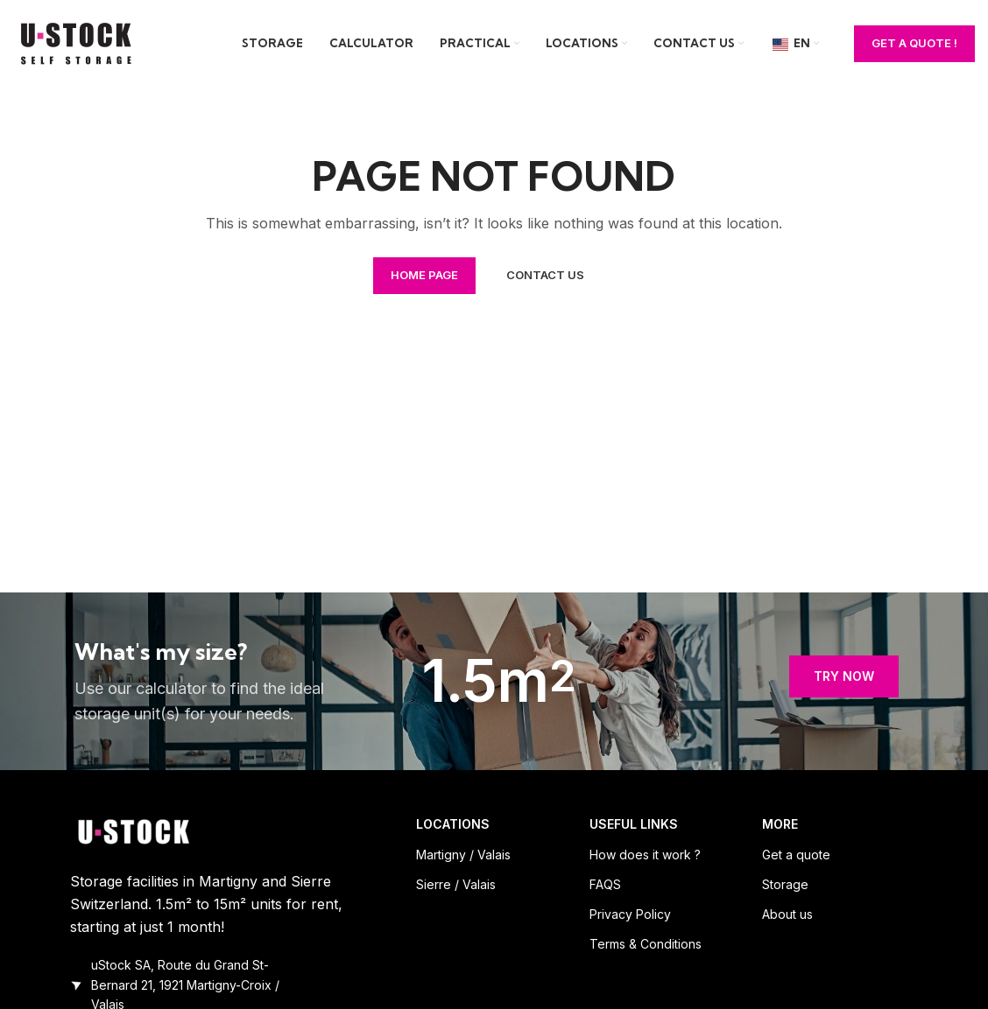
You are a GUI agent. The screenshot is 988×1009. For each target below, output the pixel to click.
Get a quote (796, 854)
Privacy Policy (630, 914)
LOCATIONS (453, 823)
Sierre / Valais (456, 884)
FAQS (605, 884)
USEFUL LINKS (633, 823)
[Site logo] (79, 42)
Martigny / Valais (463, 854)
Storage (785, 884)
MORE (780, 823)
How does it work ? (645, 854)
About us (787, 914)
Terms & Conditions (645, 943)
